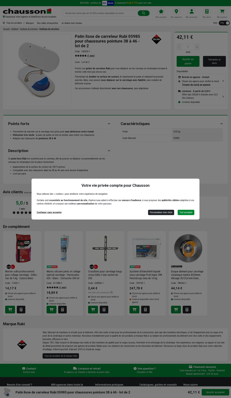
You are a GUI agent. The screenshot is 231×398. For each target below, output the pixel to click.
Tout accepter (186, 212)
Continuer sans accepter (49, 212)
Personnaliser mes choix (161, 212)
